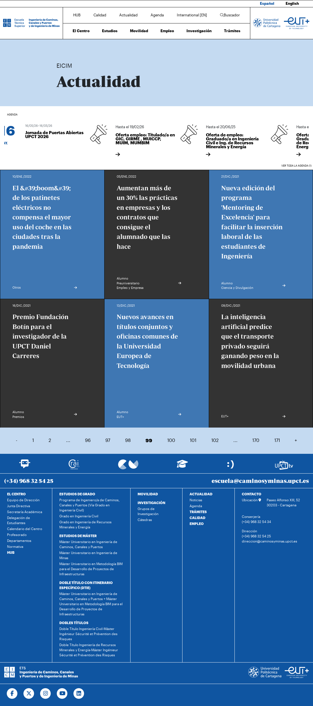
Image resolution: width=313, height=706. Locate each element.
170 (255, 440)
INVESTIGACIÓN (151, 503)
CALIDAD (197, 518)
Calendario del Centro (24, 529)
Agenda (157, 15)
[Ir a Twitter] (29, 693)
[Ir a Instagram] (46, 693)
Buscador (230, 15)
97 (107, 440)
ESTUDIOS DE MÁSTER (78, 536)
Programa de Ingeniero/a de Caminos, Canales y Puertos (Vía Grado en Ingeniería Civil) (89, 505)
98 (128, 440)
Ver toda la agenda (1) (296, 165)
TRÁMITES (198, 512)
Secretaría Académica (24, 512)
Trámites (232, 31)
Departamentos (19, 540)
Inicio (61, 47)
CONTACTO (251, 494)
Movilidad (139, 31)
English (292, 3)
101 (193, 440)
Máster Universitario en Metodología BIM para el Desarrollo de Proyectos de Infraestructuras (91, 569)
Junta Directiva (18, 506)
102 (215, 440)
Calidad (100, 15)
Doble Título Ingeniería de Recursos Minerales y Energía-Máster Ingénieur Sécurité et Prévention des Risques (88, 650)
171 (277, 440)
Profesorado (17, 535)
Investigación (199, 31)
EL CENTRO (16, 494)
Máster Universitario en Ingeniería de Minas (88, 555)
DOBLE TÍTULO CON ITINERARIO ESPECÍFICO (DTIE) (86, 585)
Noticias (196, 500)
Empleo (167, 31)
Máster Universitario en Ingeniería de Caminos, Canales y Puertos (88, 544)
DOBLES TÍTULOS (73, 623)
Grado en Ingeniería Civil (78, 516)
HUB (77, 15)
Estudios (110, 31)
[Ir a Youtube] (62, 693)
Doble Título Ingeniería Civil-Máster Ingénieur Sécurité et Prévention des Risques (88, 634)
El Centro (81, 31)
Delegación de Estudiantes (18, 520)
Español (267, 3)
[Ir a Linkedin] (79, 693)
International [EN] (192, 15)
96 (88, 440)
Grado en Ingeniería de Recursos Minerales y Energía (85, 524)
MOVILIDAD (148, 494)
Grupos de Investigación (148, 511)
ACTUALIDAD (201, 494)
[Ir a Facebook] (12, 693)
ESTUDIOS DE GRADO (77, 494)
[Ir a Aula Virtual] (182, 466)
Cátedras (145, 520)
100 (171, 440)
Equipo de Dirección (23, 500)
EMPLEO (197, 524)
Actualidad (128, 15)
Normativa (15, 546)
